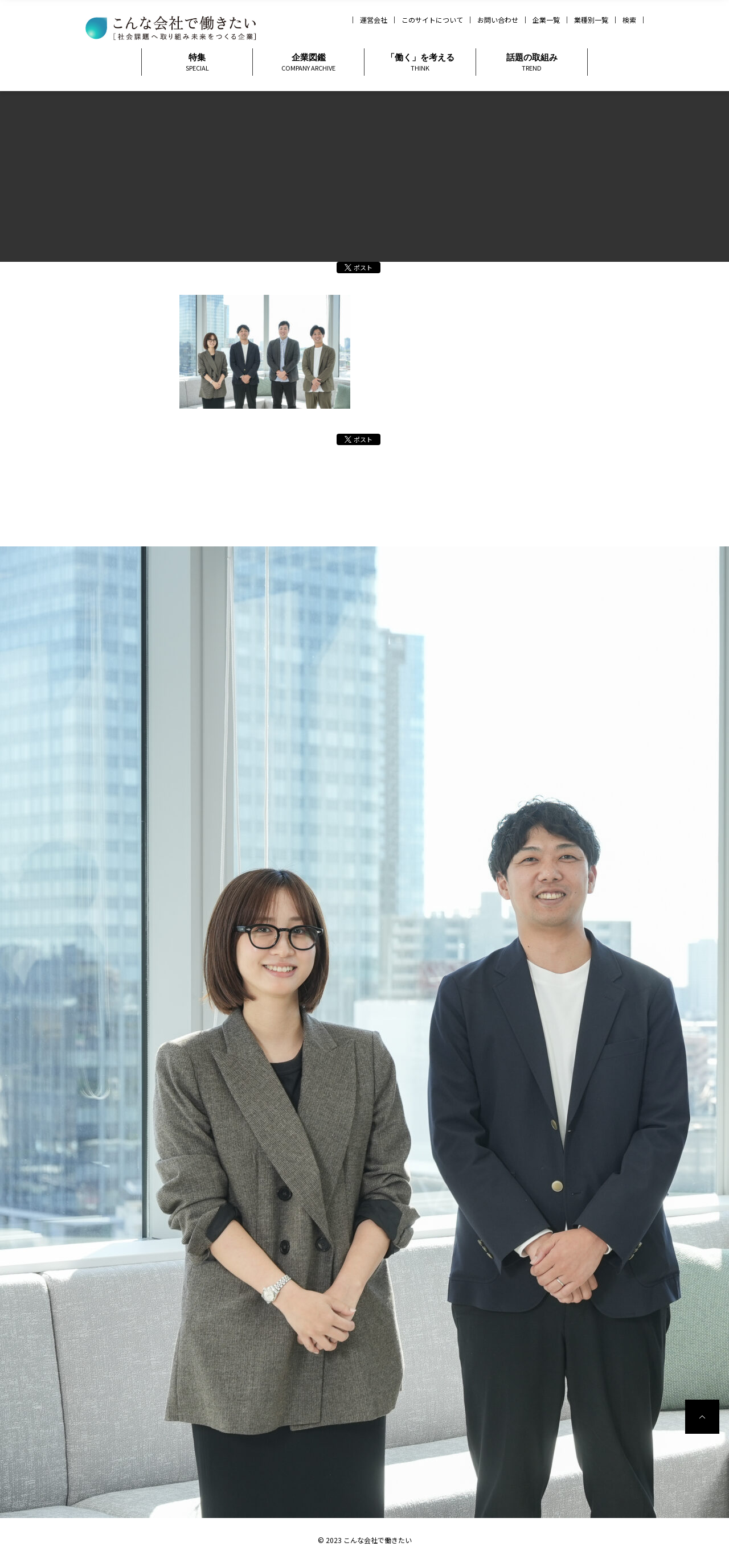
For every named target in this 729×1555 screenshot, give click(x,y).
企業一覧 (546, 19)
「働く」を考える (420, 62)
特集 (197, 62)
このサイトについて (432, 19)
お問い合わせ (497, 19)
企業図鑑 (308, 62)
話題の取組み (531, 62)
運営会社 (373, 19)
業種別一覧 (591, 19)
